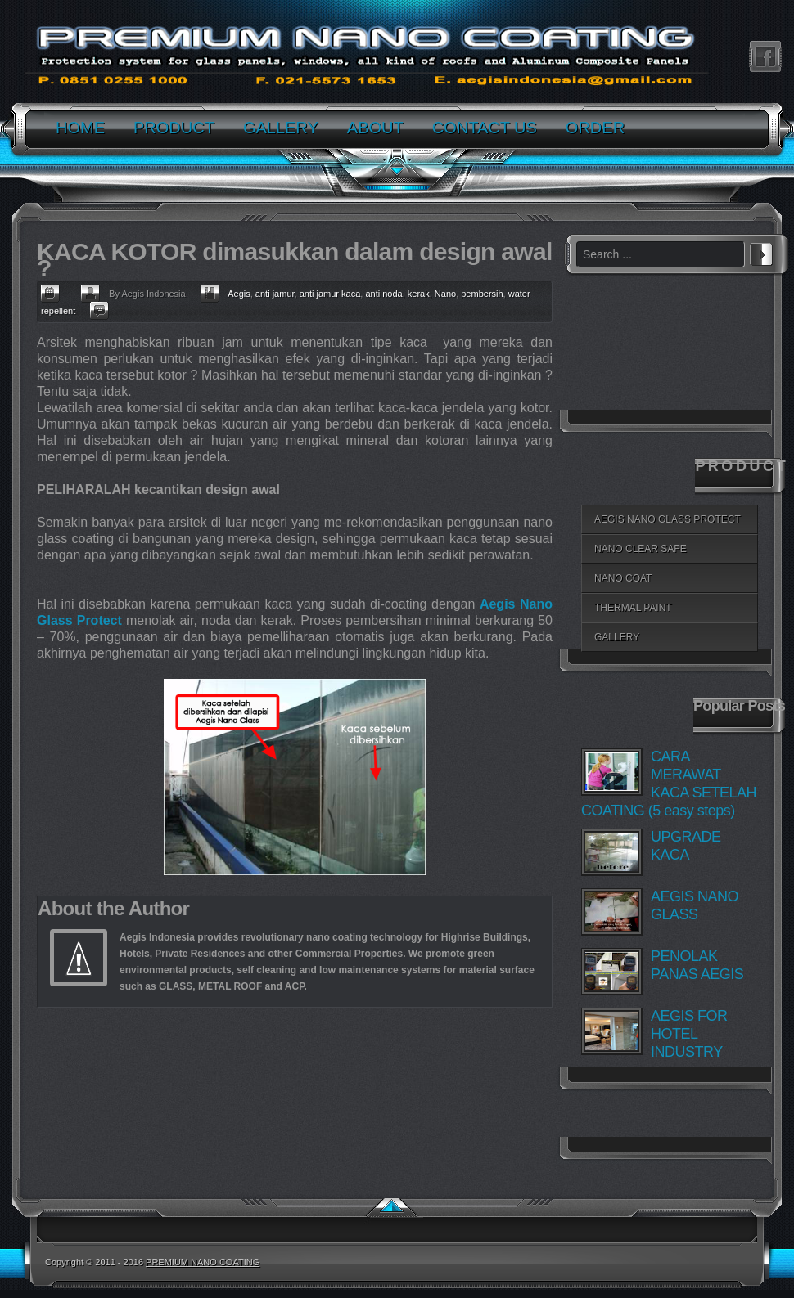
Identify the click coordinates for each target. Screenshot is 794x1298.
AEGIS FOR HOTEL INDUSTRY (689, 1034)
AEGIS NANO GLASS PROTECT (667, 519)
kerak (419, 294)
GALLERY (616, 637)
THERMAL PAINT (633, 607)
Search (761, 252)
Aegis (239, 294)
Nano (445, 294)
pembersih (482, 294)
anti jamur (275, 294)
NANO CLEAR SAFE (640, 549)
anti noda (383, 294)
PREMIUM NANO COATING (202, 1262)
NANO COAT (623, 578)
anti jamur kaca (330, 294)
